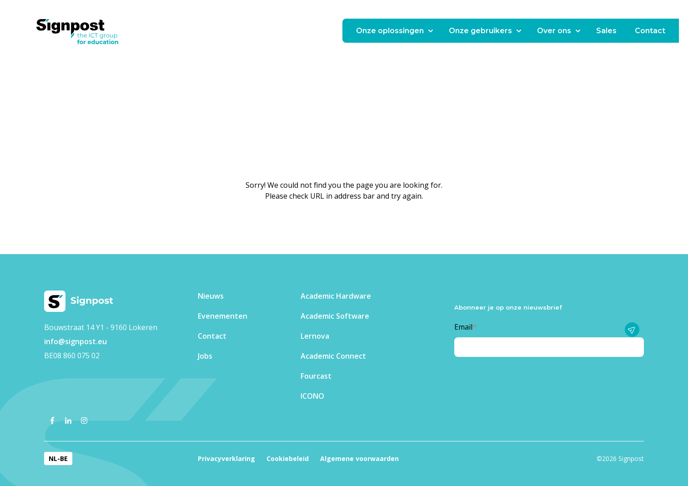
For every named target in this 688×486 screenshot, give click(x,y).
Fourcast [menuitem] (316, 376)
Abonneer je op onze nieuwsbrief (508, 307)
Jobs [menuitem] (205, 356)
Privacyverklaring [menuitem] (226, 458)
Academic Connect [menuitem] (333, 356)
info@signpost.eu (75, 341)
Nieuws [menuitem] (211, 296)
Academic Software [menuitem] (335, 316)
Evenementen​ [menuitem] (222, 316)
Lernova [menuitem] (315, 336)
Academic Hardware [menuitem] (336, 296)
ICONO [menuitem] (312, 396)
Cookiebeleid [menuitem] (287, 458)
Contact (650, 30)
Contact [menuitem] (212, 336)
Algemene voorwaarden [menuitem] (359, 458)
